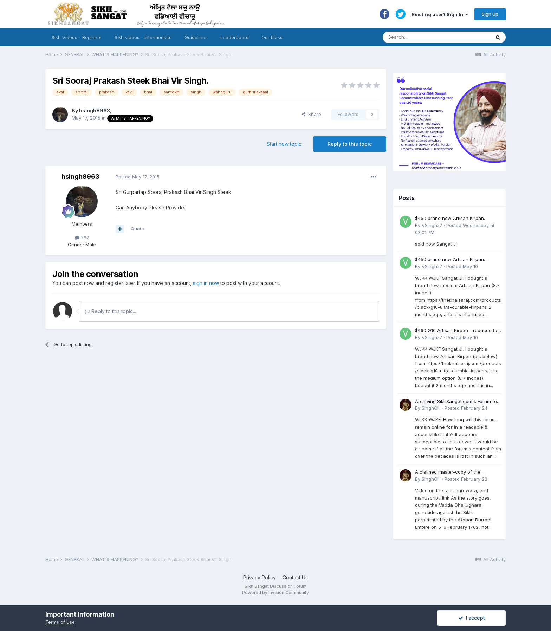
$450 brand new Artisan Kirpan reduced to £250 (449, 218)
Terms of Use (60, 622)
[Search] (430, 37)
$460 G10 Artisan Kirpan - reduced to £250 (456, 330)
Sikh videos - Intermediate (143, 37)
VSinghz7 (432, 225)
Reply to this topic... (110, 311)
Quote (137, 229)
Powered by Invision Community (275, 592)
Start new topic (284, 144)
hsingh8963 (94, 110)
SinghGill (431, 408)
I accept (471, 618)
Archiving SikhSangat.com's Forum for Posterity (457, 401)
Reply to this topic (350, 144)
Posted (138, 177)
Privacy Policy (259, 577)
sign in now (206, 283)
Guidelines (196, 37)
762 (82, 237)
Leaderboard (234, 37)
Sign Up (490, 14)
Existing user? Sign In (440, 14)
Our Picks (272, 37)
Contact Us (295, 577)
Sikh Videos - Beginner (77, 37)
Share (311, 114)
